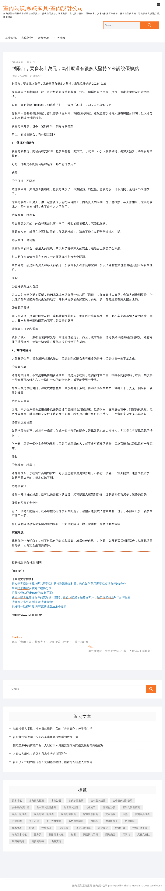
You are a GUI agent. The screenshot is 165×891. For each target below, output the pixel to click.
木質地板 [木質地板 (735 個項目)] (130, 821)
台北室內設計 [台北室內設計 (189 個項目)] (71, 807)
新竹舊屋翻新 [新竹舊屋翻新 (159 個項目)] (75, 821)
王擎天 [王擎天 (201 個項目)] (37, 834)
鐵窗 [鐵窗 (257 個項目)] (73, 834)
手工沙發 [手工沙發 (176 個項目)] (34, 821)
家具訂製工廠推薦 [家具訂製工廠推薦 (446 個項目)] (44, 814)
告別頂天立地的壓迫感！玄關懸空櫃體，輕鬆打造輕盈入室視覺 (52, 762)
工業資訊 (11, 37)
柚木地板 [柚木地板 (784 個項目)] (17, 827)
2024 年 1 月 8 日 (23, 62)
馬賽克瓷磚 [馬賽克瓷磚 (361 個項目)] (18, 841)
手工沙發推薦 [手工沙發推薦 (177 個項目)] (53, 821)
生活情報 (59, 37)
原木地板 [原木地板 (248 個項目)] (17, 800)
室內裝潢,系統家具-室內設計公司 (43, 8)
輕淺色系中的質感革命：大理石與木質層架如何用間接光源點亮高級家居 (58, 745)
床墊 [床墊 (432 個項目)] (125, 814)
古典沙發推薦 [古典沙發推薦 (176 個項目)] (75, 800)
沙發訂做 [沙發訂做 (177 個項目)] (120, 827)
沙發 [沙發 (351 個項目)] (31, 827)
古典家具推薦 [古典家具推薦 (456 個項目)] (36, 800)
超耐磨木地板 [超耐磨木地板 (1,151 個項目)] (56, 834)
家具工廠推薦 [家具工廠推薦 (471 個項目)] (19, 814)
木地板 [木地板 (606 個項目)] (94, 821)
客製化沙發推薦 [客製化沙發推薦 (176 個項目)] (131, 807)
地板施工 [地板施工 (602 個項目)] (91, 807)
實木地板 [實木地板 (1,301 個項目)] (110, 814)
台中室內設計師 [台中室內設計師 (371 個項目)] (20, 807)
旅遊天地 (43, 37)
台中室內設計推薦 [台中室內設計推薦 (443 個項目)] (46, 807)
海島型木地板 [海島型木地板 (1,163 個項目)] (19, 834)
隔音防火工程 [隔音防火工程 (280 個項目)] (90, 834)
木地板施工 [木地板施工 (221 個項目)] (111, 821)
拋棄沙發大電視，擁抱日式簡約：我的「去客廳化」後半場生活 (52, 728)
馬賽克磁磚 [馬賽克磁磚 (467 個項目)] (38, 841)
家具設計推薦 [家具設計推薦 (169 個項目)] (90, 814)
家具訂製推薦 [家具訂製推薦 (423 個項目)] (68, 814)
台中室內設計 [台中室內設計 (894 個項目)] (98, 800)
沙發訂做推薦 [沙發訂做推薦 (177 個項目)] (139, 827)
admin (24, 76)
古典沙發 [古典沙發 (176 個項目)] (56, 800)
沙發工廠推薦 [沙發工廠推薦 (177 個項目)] (83, 827)
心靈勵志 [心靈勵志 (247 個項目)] (17, 821)
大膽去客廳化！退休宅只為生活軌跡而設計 (40, 753)
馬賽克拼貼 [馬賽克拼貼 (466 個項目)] (143, 834)
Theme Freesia (132, 885)
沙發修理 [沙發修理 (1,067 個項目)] (46, 827)
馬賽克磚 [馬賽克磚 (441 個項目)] (56, 841)
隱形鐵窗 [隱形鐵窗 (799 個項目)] (110, 834)
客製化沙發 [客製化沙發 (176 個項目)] (109, 807)
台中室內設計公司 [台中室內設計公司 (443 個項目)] (122, 800)
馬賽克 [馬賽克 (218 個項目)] (126, 834)
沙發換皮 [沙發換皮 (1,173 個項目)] (103, 827)
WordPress (156, 885)
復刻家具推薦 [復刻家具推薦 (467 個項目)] (142, 814)
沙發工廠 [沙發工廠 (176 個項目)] (63, 827)
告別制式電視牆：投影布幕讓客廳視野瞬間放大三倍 (45, 737)
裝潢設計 (27, 37)
